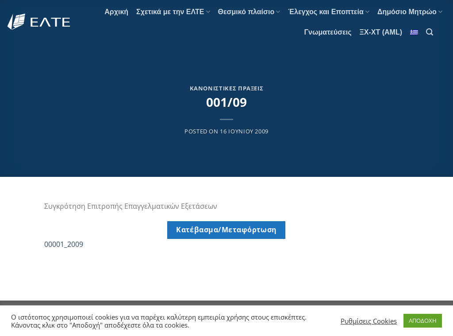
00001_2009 (63, 244)
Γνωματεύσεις (327, 32)
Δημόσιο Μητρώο (409, 12)
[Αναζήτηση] (429, 32)
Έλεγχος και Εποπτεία (328, 12)
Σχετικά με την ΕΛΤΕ (173, 12)
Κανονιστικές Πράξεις (227, 88)
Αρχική (116, 12)
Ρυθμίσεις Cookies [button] (369, 321)
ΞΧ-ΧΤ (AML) (381, 32)
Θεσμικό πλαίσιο (249, 12)
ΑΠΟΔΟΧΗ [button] (423, 320)
